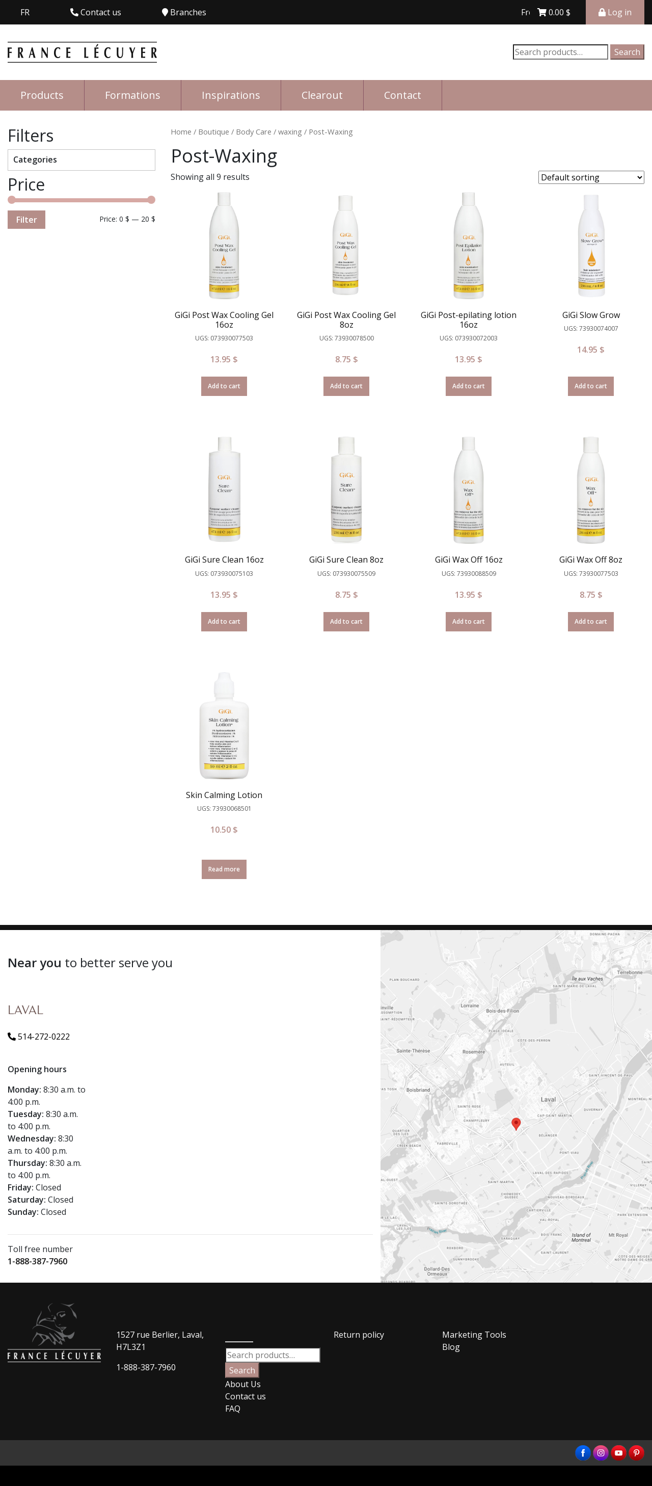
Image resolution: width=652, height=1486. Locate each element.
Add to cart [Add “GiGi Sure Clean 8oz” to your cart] (346, 621)
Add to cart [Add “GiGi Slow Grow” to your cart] (591, 386)
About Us (243, 1384)
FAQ (232, 1408)
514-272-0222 (39, 1036)
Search (627, 52)
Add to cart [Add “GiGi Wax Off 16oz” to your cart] (468, 621)
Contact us (245, 1396)
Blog (451, 1346)
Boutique (213, 131)
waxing (290, 131)
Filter (26, 219)
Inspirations (231, 95)
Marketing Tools (474, 1334)
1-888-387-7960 (37, 1261)
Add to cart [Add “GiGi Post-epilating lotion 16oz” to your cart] (468, 386)
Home (181, 131)
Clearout (322, 95)
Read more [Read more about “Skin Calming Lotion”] (224, 869)
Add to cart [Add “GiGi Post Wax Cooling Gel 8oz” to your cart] (346, 386)
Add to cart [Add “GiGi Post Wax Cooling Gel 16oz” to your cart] (224, 386)
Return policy (359, 1334)
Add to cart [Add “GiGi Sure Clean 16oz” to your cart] (224, 621)
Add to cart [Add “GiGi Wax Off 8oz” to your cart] (591, 621)
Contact (402, 95)
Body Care (253, 131)
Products (42, 95)
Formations (132, 95)
